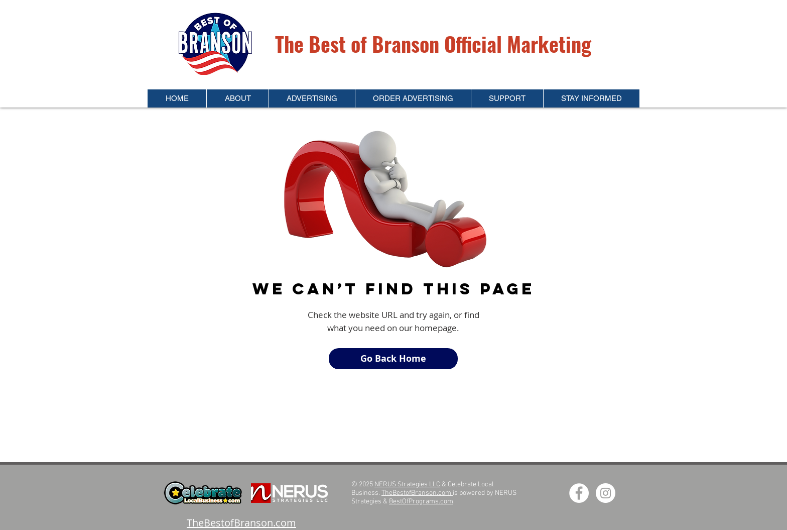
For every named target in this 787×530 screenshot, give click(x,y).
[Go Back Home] (393, 358)
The (292, 44)
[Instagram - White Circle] (605, 493)
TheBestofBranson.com (417, 493)
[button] (237, 98)
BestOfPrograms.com (421, 501)
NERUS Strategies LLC (407, 484)
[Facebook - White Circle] (579, 493)
